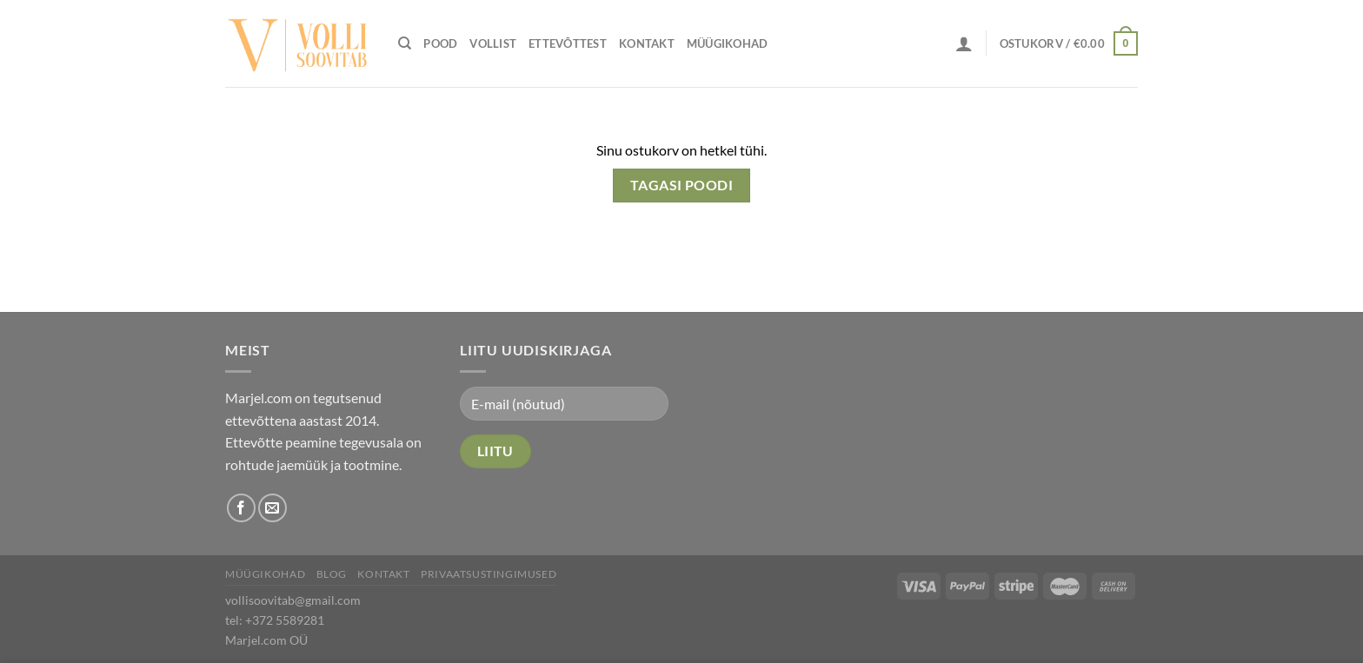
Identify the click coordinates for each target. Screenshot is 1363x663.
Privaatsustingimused (488, 573)
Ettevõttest (568, 43)
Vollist (492, 43)
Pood (440, 43)
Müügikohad (727, 43)
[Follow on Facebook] (241, 508)
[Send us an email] (272, 508)
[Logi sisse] (964, 43)
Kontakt (647, 43)
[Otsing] (404, 43)
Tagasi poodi (682, 185)
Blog (331, 573)
